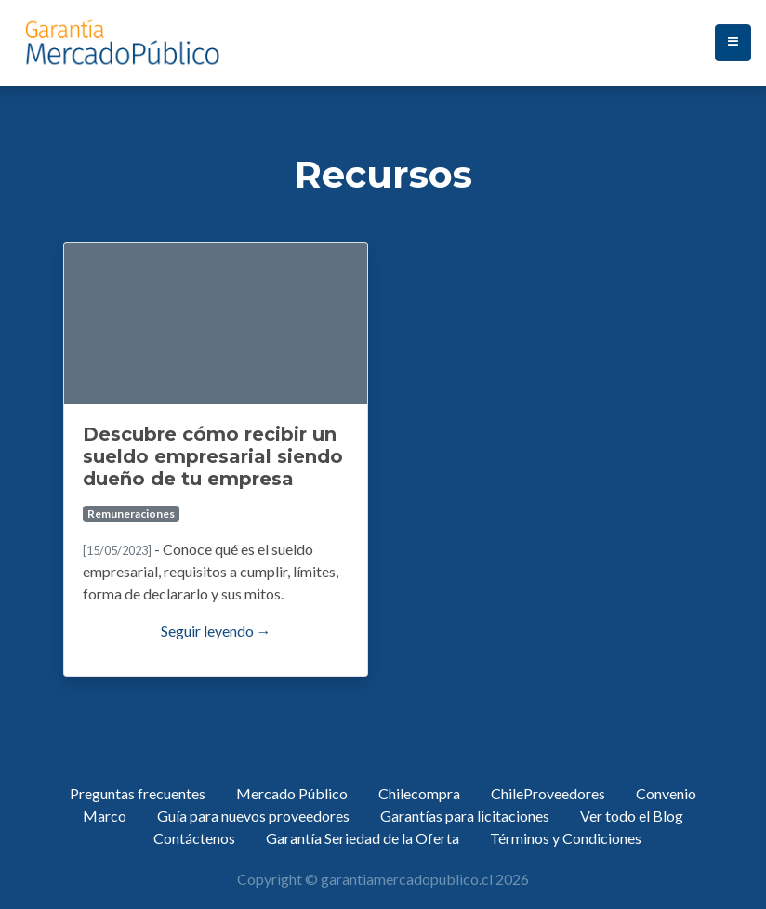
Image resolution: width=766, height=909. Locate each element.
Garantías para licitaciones (464, 815)
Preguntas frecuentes (137, 793)
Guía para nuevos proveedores (253, 815)
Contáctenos (194, 838)
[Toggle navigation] (733, 42)
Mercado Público (292, 793)
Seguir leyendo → (216, 630)
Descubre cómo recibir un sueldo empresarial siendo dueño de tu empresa (213, 456)
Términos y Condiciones (565, 838)
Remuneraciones (131, 513)
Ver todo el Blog (631, 815)
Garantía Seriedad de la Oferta (362, 838)
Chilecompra (419, 793)
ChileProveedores (548, 793)
